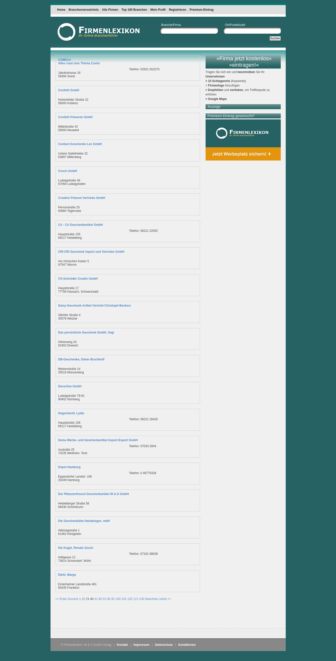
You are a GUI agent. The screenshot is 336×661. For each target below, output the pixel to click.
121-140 (138, 599)
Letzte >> (165, 599)
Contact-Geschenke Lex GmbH (80, 144)
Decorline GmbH (70, 386)
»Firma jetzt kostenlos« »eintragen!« (244, 61)
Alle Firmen (110, 9)
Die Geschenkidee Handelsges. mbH (84, 521)
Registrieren (177, 9)
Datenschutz (164, 645)
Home (61, 9)
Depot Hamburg (69, 467)
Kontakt (122, 645)
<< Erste (61, 599)
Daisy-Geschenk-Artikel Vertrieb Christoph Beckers (94, 305)
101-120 (126, 599)
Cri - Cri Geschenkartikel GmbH (80, 225)
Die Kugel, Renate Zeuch (75, 548)
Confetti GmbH (68, 90)
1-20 (82, 599)
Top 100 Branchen (134, 9)
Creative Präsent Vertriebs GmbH (81, 198)
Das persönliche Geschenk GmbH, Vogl (86, 332)
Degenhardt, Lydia (71, 413)
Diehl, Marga (67, 575)
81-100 (115, 599)
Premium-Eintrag (201, 9)
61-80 (107, 599)
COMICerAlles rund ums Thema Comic (79, 61)
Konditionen (187, 645)
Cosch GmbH (67, 171)
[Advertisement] (114, 615)
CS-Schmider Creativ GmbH (78, 278)
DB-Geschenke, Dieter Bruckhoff (81, 359)
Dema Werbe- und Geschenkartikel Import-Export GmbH (98, 440)
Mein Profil (158, 9)
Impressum (141, 645)
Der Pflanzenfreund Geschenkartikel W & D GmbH (93, 494)
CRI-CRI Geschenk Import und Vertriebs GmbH (91, 251)
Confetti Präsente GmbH (75, 117)
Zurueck (72, 599)
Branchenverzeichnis (84, 9)
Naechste (151, 599)
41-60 (98, 599)
